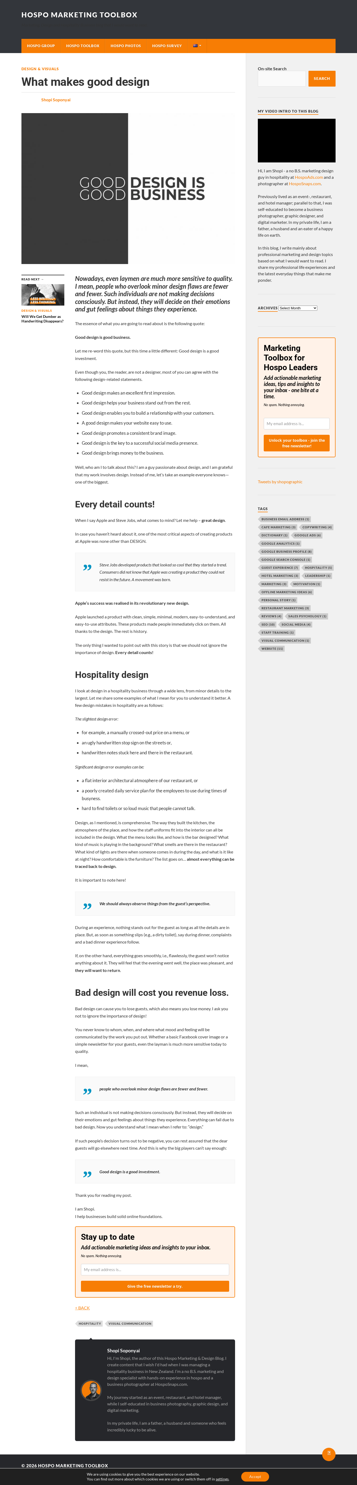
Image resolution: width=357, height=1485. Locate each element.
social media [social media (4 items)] (296, 624)
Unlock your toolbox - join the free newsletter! (297, 443)
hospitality (90, 1323)
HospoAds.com (309, 177)
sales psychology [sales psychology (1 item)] (307, 616)
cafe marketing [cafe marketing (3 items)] (279, 527)
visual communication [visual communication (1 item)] (285, 640)
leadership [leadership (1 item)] (317, 575)
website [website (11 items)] (272, 648)
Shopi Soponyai (55, 99)
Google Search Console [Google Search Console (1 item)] (286, 559)
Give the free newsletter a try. (155, 1286)
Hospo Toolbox (82, 46)
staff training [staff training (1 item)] (278, 632)
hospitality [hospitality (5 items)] (318, 567)
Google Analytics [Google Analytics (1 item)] (281, 543)
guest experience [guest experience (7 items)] (280, 567)
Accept (255, 1476)
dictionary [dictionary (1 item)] (275, 535)
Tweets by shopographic (280, 481)
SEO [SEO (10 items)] (268, 624)
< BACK (82, 1307)
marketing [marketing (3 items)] (274, 584)
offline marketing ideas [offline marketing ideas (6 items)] (287, 592)
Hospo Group (41, 46)
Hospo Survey (167, 46)
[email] (155, 1269)
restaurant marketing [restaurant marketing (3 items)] (285, 608)
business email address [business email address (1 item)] (285, 519)
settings (222, 1479)
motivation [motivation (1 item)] (306, 584)
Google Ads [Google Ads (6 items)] (308, 535)
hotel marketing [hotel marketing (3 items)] (280, 575)
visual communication (130, 1323)
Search (322, 78)
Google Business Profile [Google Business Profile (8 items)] (287, 551)
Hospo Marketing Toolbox (79, 15)
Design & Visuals (40, 68)
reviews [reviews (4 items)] (271, 616)
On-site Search (272, 68)
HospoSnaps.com (305, 183)
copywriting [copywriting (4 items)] (317, 527)
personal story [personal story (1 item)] (279, 600)
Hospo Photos (126, 46)
